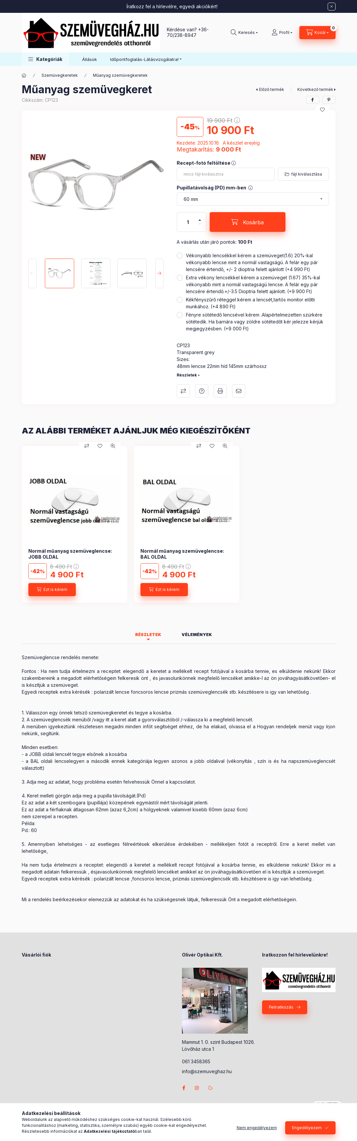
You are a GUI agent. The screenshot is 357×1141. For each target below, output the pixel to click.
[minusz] (199, 227)
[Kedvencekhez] (322, 110)
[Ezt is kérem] (52, 589)
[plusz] (199, 217)
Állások (89, 59)
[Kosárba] (247, 222)
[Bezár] (332, 7)
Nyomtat (220, 391)
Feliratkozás (281, 1007)
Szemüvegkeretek (60, 75)
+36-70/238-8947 (188, 32)
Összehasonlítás (183, 391)
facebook (184, 1088)
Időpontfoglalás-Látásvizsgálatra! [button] (144, 59)
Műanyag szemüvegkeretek (120, 75)
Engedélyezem (307, 1127)
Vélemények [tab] (197, 634)
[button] (45, 59)
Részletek (187, 375)
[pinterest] (329, 100)
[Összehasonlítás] (86, 446)
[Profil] (282, 32)
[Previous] (32, 273)
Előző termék (271, 89)
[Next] (159, 273)
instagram (197, 1088)
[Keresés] (244, 32)
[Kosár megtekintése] (317, 32)
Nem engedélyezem (257, 1127)
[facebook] (312, 100)
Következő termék (315, 89)
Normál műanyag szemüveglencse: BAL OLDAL (182, 554)
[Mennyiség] (187, 222)
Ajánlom (238, 391)
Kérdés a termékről (201, 391)
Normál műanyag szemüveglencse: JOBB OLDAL (70, 554)
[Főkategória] (24, 75)
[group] (178, 524)
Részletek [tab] (148, 634)
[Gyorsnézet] (113, 446)
